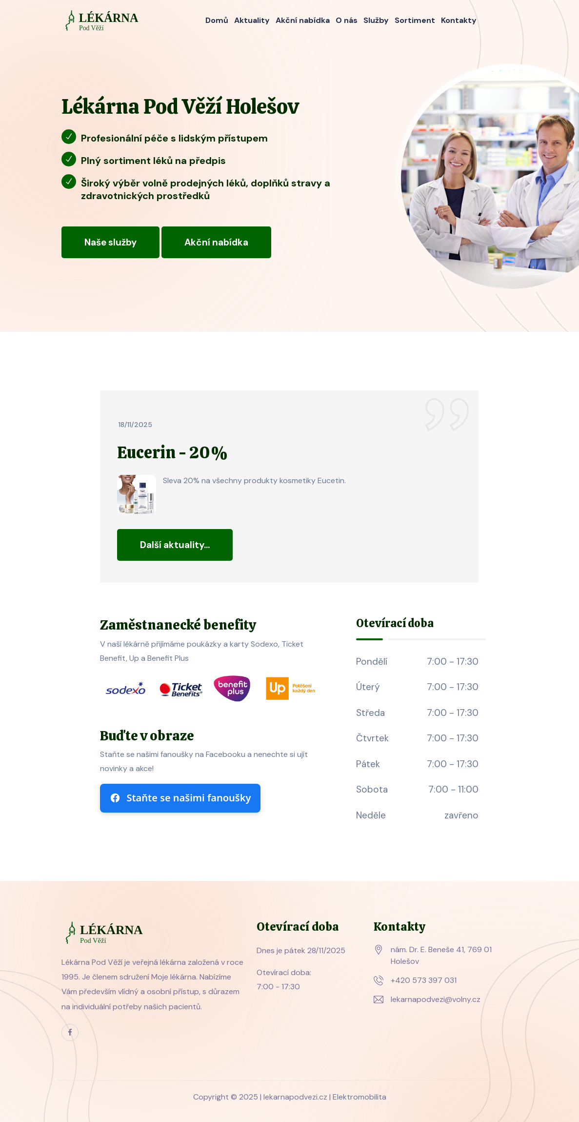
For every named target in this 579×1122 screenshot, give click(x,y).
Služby (376, 20)
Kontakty (459, 20)
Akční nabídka (303, 20)
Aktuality (252, 20)
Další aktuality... (175, 545)
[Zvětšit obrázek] (136, 494)
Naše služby (110, 242)
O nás (347, 20)
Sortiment (415, 20)
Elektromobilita (359, 1097)
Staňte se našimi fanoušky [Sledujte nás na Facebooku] (180, 797)
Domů (216, 20)
